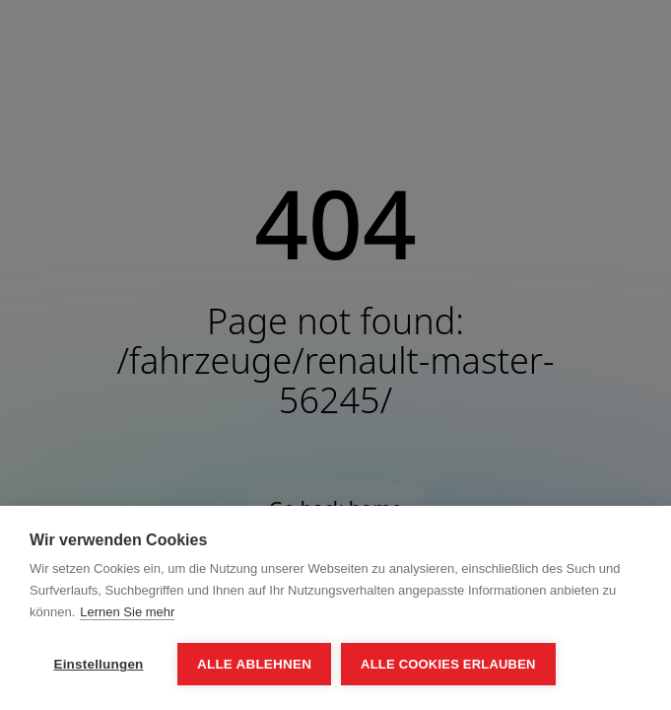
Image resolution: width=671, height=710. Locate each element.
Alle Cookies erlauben (448, 664)
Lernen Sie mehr (127, 611)
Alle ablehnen (254, 664)
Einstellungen (98, 664)
